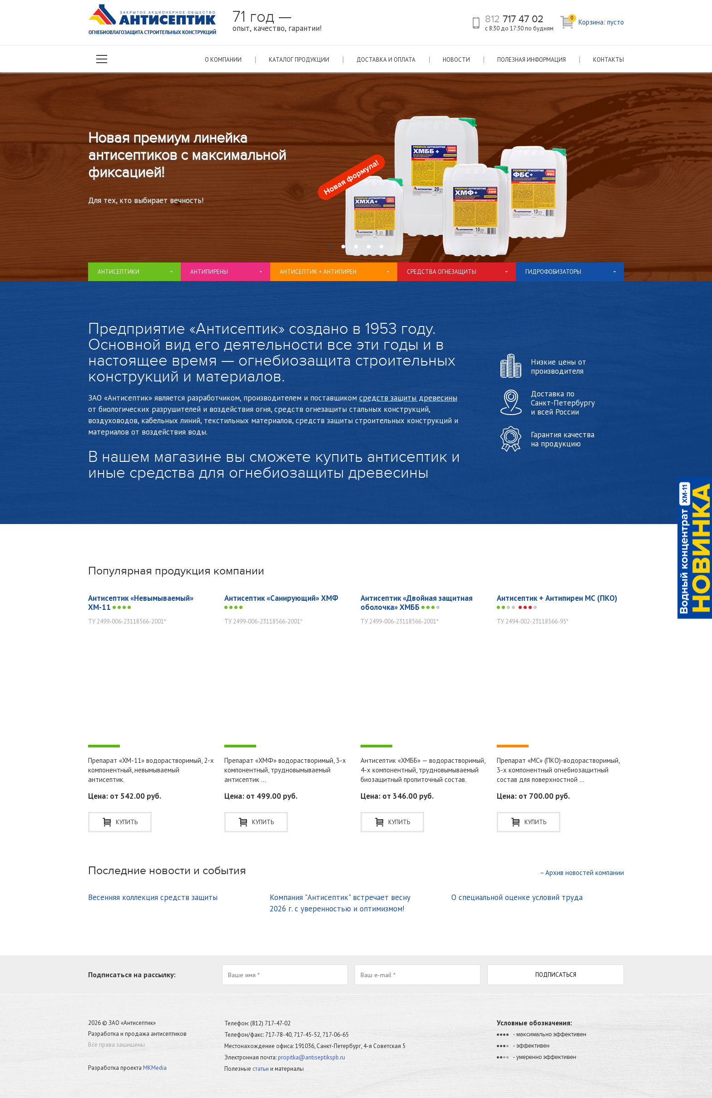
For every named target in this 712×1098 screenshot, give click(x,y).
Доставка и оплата (385, 60)
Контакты (608, 60)
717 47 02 (514, 19)
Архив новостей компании (581, 872)
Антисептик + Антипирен (318, 272)
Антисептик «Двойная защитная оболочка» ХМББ (417, 603)
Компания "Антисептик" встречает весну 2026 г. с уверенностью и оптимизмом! (340, 903)
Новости (456, 60)
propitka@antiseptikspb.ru (311, 1057)
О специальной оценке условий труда (517, 897)
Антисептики (118, 272)
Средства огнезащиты (441, 272)
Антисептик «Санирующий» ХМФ (281, 602)
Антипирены (209, 272)
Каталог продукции (299, 60)
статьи (260, 1069)
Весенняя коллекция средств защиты (153, 897)
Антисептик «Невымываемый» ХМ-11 (140, 603)
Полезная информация (531, 60)
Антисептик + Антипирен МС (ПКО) (557, 603)
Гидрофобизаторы (553, 272)
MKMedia (155, 1068)
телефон (476, 23)
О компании (223, 60)
